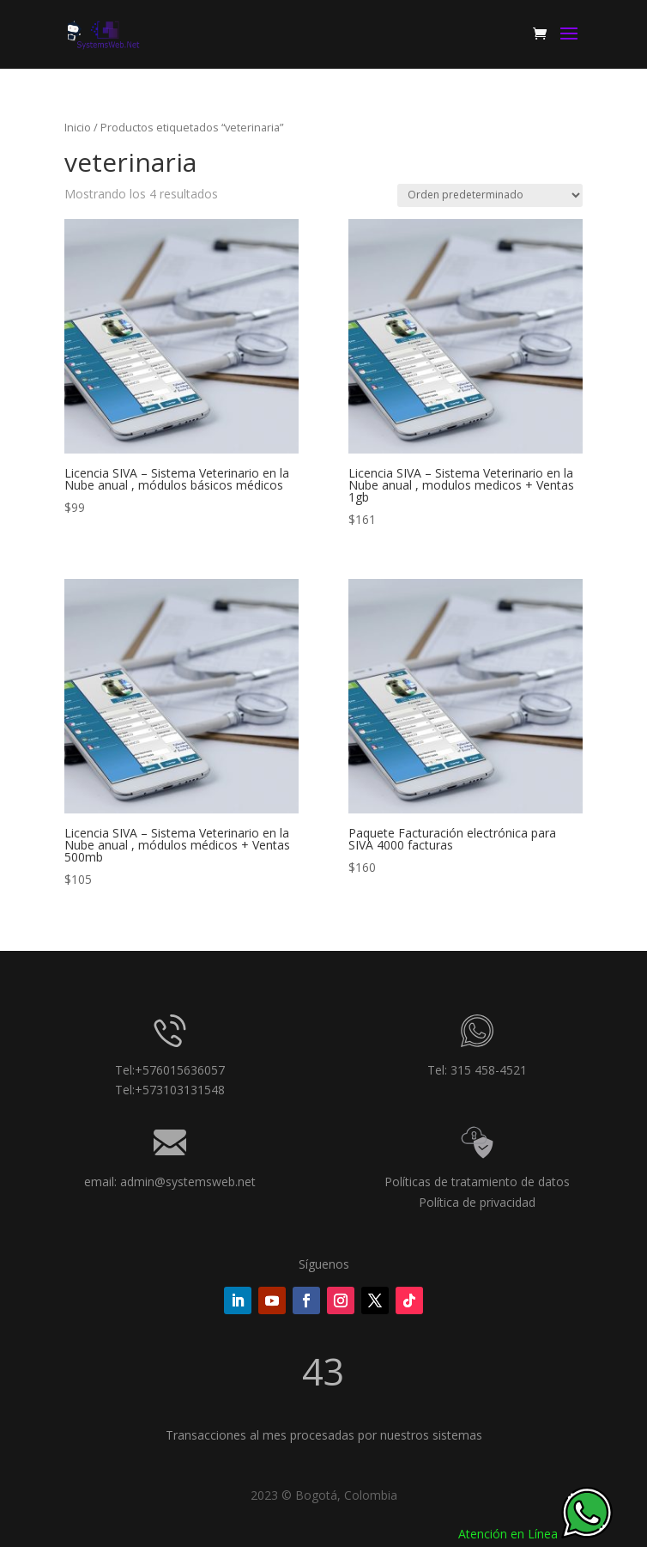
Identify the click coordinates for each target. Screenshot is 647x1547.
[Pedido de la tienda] (490, 195)
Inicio (77, 127)
